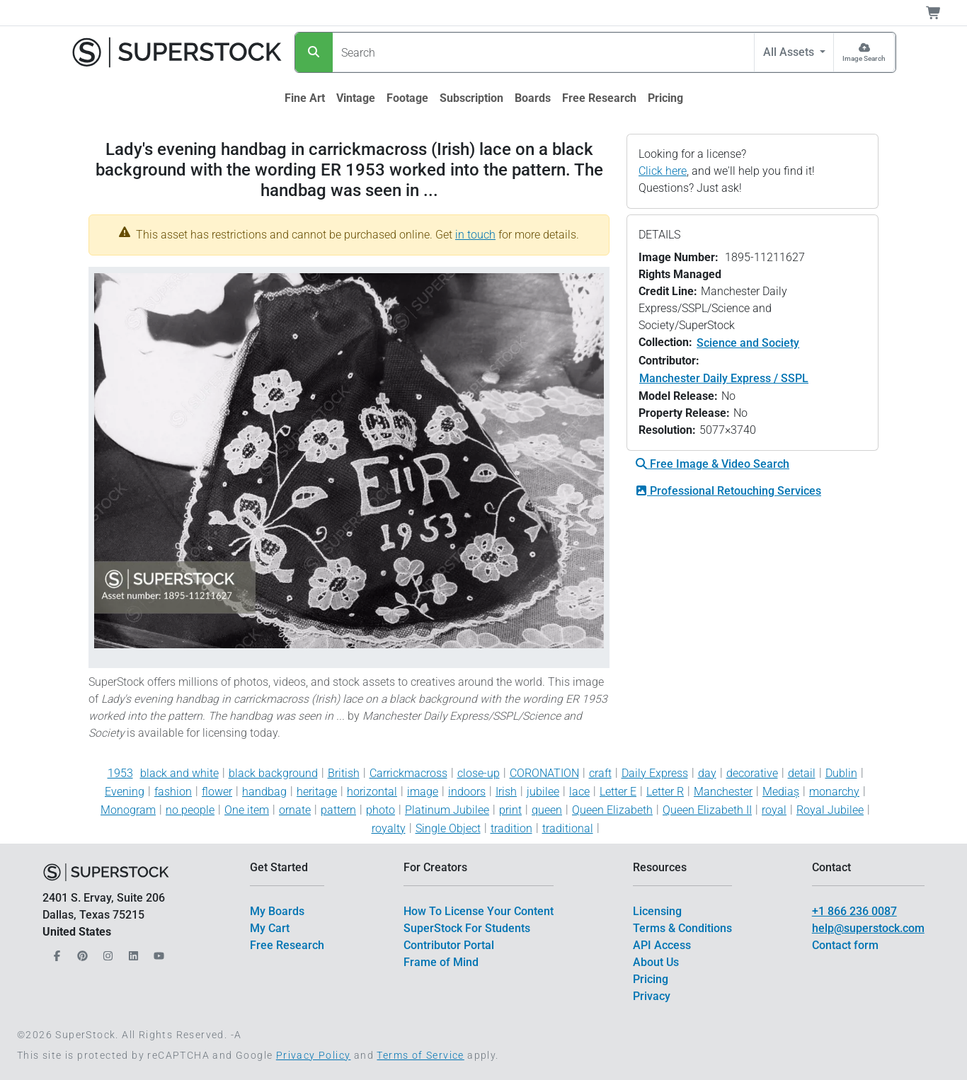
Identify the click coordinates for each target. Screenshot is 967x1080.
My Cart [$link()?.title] (270, 928)
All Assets (790, 52)
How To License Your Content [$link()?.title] (479, 911)
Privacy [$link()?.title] (651, 996)
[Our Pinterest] (80, 952)
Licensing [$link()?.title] (657, 911)
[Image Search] (864, 52)
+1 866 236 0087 (854, 911)
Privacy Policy (313, 1055)
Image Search (864, 58)
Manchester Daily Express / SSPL (723, 378)
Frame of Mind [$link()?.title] (441, 962)
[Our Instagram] (106, 952)
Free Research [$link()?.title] (287, 945)
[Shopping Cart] (942, 12)
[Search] (314, 52)
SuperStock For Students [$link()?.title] (467, 928)
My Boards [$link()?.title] (277, 911)
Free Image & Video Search (712, 464)
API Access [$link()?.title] (662, 945)
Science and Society (748, 343)
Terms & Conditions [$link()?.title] (682, 928)
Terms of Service (420, 1055)
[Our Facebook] (55, 952)
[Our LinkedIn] (131, 952)
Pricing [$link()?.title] (650, 979)
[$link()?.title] (305, 98)
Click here (663, 171)
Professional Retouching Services (728, 491)
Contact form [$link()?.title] (845, 945)
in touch (475, 234)
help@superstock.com (868, 928)
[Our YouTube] (157, 952)
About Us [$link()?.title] (656, 962)
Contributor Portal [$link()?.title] (449, 945)
